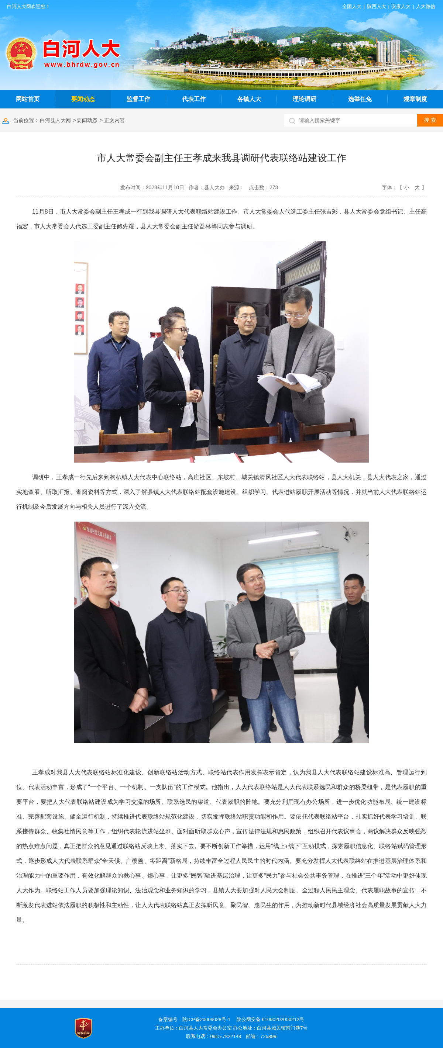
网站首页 (28, 99)
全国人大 (351, 6)
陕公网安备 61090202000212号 (270, 1019)
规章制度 (415, 99)
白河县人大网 (55, 120)
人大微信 (425, 6)
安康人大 (401, 6)
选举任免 (360, 99)
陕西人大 (376, 6)
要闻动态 (83, 99)
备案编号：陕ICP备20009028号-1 (194, 1019)
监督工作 (138, 99)
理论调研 (304, 99)
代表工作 (194, 99)
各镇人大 (249, 99)
